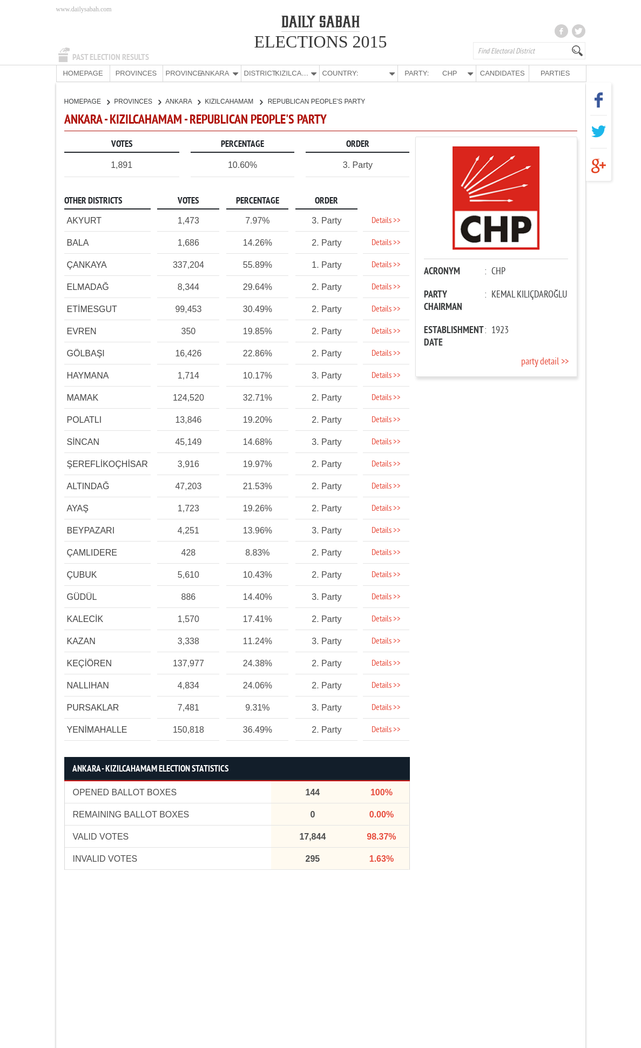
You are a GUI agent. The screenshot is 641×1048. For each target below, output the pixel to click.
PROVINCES (136, 73)
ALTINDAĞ (88, 485)
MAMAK (83, 397)
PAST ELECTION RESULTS (110, 57)
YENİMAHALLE (97, 729)
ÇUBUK (82, 574)
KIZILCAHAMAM (233, 101)
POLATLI (84, 419)
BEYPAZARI (91, 530)
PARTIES (555, 73)
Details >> (386, 220)
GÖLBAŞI (86, 352)
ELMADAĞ (88, 286)
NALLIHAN (88, 684)
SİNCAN (83, 441)
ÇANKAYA (87, 264)
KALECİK (85, 618)
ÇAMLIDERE (92, 552)
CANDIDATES (502, 73)
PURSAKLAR (93, 707)
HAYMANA (88, 375)
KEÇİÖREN (89, 662)
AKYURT (84, 220)
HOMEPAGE (83, 73)
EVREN (82, 330)
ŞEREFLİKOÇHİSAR (107, 463)
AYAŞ (78, 507)
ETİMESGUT (92, 308)
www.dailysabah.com (84, 9)
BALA (78, 242)
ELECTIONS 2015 (320, 41)
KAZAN (81, 640)
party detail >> (545, 361)
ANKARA (182, 101)
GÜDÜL (82, 596)
